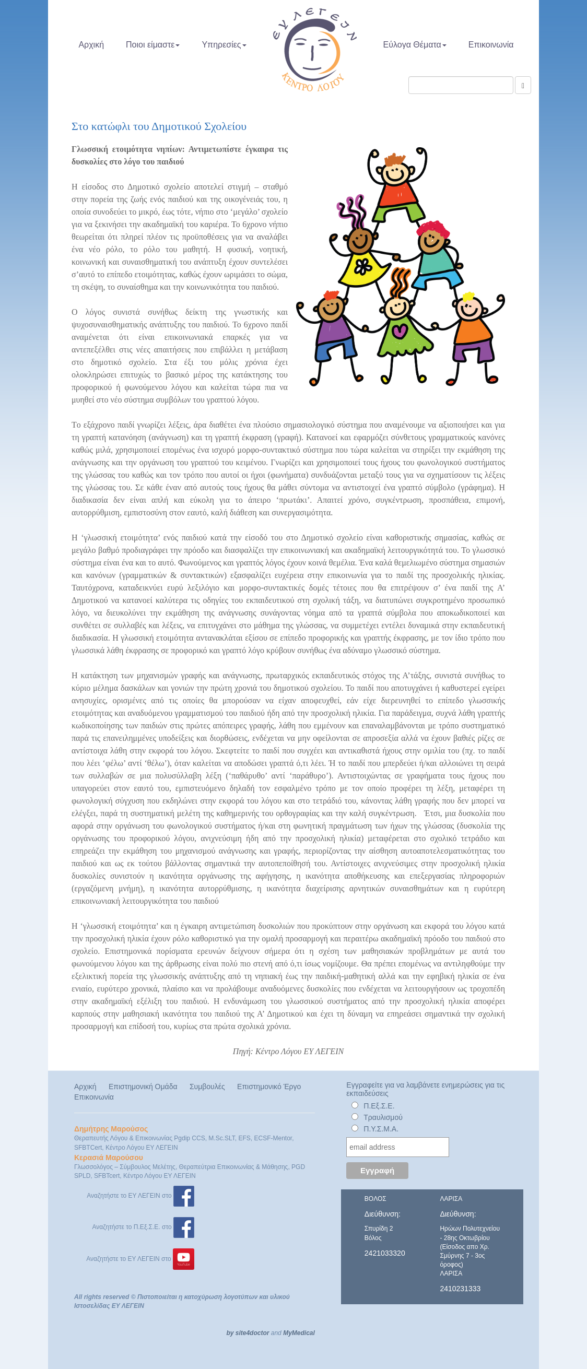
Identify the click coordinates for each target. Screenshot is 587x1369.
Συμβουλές (207, 1086)
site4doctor (252, 1333)
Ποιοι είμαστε (153, 44)
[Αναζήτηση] (523, 85)
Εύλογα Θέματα (415, 44)
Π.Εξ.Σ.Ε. (378, 1106)
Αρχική (91, 44)
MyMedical (299, 1333)
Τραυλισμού (383, 1117)
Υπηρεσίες (224, 44)
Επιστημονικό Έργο (269, 1086)
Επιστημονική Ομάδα (143, 1086)
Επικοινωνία (491, 44)
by (229, 1333)
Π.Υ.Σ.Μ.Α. (380, 1129)
